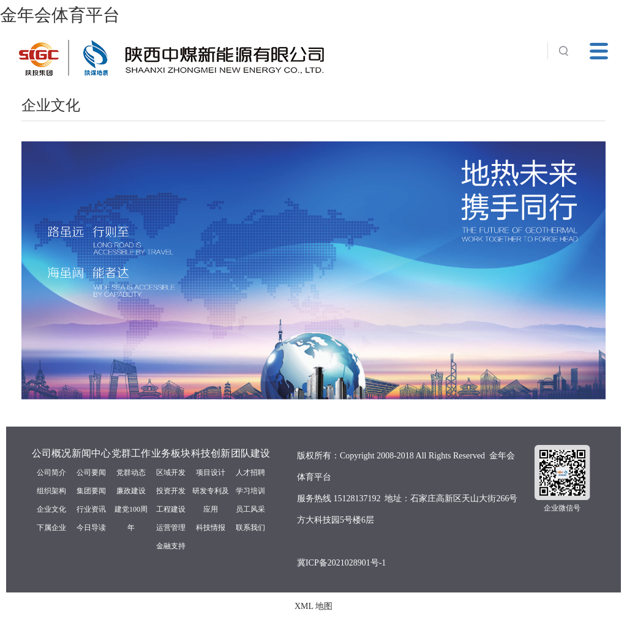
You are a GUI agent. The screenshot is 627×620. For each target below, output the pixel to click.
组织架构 (51, 491)
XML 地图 (313, 606)
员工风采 (250, 509)
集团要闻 (91, 491)
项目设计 (210, 472)
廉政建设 (131, 491)
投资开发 (171, 491)
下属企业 (51, 527)
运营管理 (171, 527)
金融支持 (171, 546)
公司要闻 (91, 472)
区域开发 (171, 472)
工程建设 (171, 509)
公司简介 (51, 472)
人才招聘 (250, 472)
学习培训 (250, 491)
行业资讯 (91, 509)
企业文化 (51, 509)
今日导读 (91, 527)
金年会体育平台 (60, 15)
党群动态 (131, 472)
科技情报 (210, 527)
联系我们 (250, 527)
